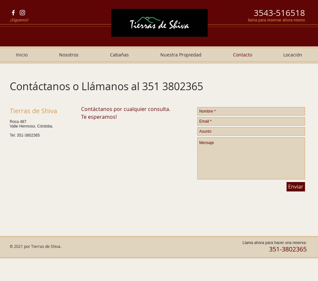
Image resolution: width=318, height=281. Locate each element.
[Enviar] (296, 186)
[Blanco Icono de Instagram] (22, 12)
